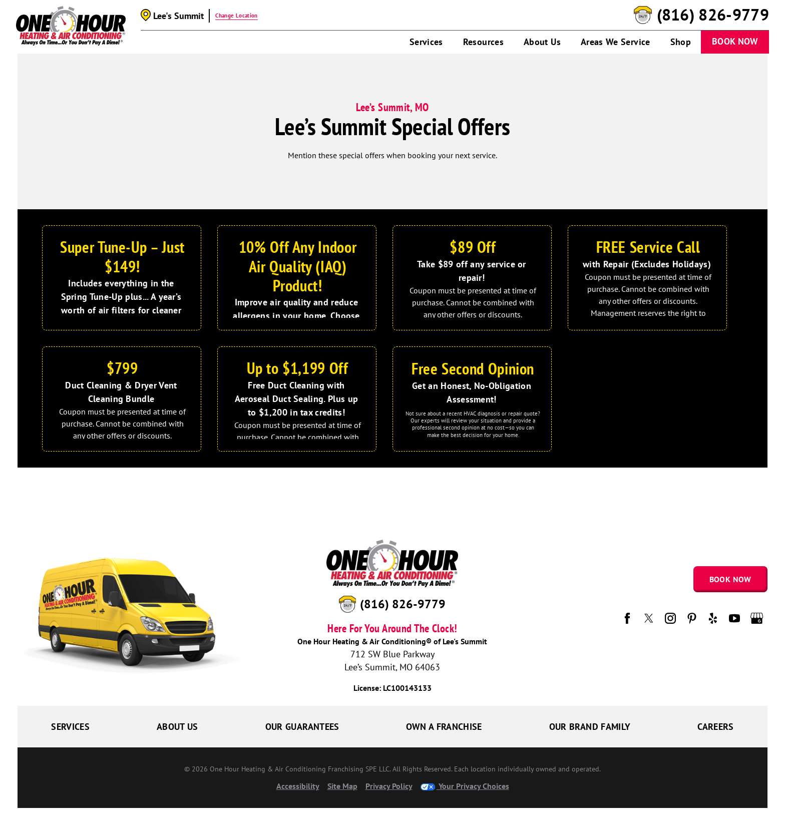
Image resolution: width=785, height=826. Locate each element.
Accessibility (297, 786)
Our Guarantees (302, 726)
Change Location (236, 15)
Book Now (735, 41)
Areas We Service (615, 42)
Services (426, 42)
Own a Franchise (444, 726)
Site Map (342, 786)
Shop (680, 42)
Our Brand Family (590, 726)
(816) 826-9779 (713, 15)
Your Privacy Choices (465, 786)
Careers (715, 726)
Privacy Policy (389, 786)
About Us (542, 42)
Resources (483, 42)
